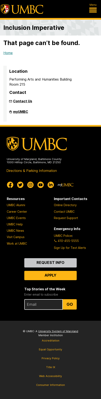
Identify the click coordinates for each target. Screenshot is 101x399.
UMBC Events (16, 218)
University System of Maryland (58, 331)
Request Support (66, 218)
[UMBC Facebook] (10, 184)
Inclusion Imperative (33, 27)
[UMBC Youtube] (40, 184)
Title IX (50, 367)
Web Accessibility (50, 376)
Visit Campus (16, 237)
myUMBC (20, 113)
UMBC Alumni (16, 205)
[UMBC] (22, 9)
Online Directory (65, 205)
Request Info (50, 262)
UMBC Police (63, 235)
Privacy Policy (51, 358)
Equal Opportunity (50, 349)
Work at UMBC (17, 243)
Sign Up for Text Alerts (70, 248)
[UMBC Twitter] (20, 184)
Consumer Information (50, 385)
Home (8, 53)
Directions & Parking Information (31, 171)
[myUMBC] (65, 184)
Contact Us (22, 101)
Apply (50, 275)
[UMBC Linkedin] (50, 184)
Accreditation (50, 340)
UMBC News (15, 230)
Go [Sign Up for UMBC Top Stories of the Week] (70, 304)
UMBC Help (15, 224)
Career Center (17, 211)
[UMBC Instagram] (30, 184)
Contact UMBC (64, 211)
